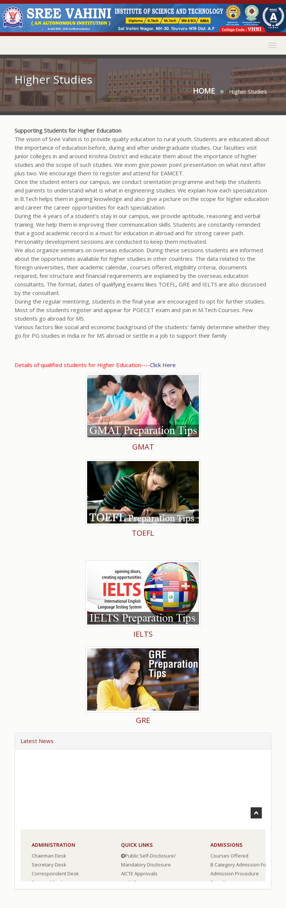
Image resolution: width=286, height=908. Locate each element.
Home (204, 91)
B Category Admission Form (241, 865)
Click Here (163, 365)
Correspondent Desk (55, 874)
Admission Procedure (234, 874)
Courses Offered (229, 856)
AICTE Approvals (139, 874)
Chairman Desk (49, 856)
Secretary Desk (49, 865)
